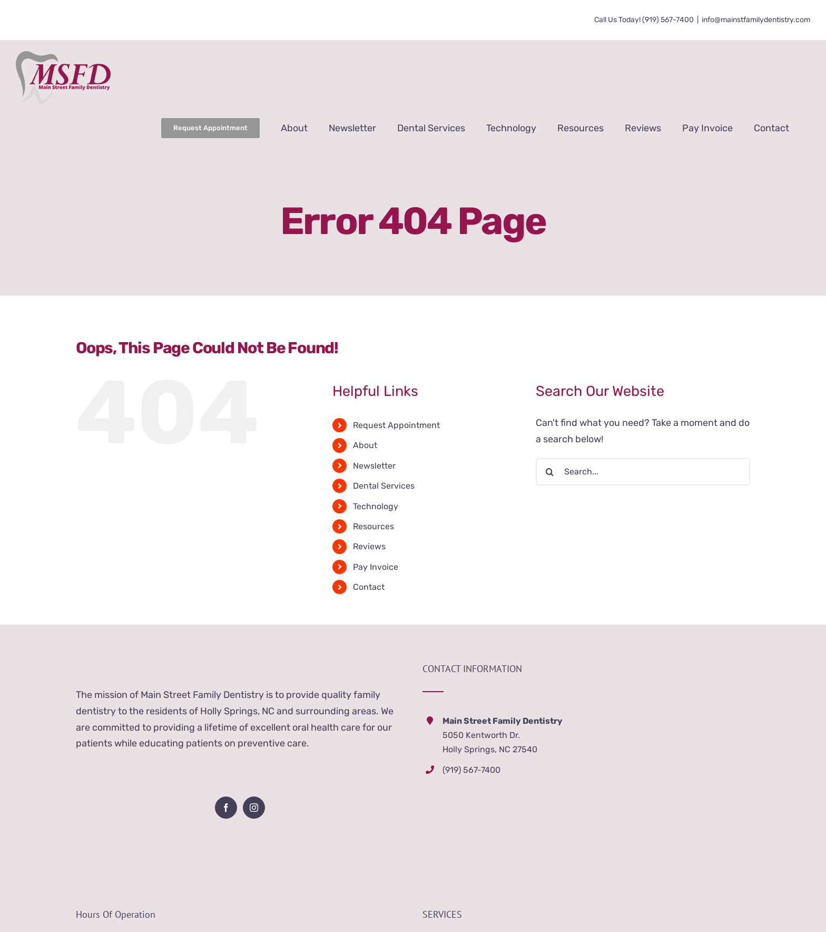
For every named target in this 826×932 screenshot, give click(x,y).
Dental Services (384, 486)
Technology (375, 506)
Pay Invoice (375, 567)
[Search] (549, 472)
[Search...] (643, 472)
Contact (369, 587)
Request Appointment (396, 425)
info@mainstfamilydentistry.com (756, 19)
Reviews (369, 546)
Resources (373, 526)
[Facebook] (226, 808)
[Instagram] (254, 808)
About (365, 445)
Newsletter (374, 466)
